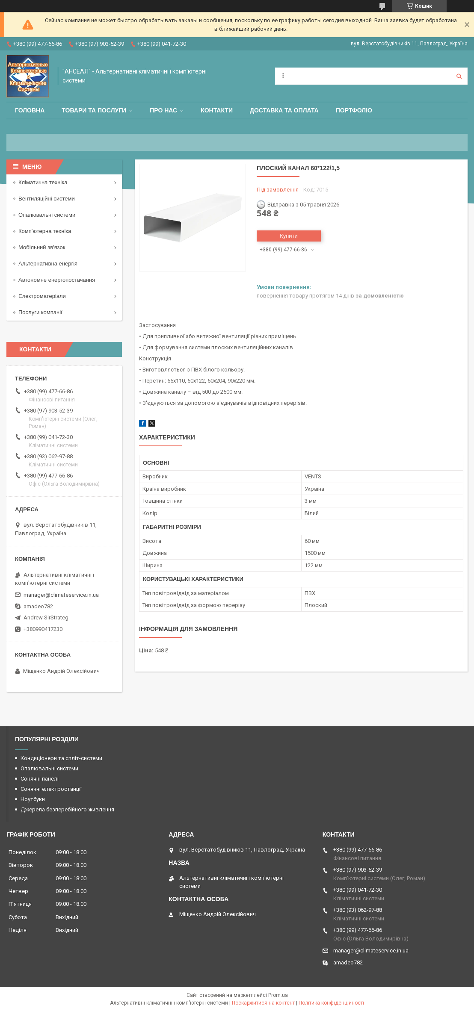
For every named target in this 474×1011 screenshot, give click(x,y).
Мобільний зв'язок (41, 247)
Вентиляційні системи (46, 198)
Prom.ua (278, 995)
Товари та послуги (94, 110)
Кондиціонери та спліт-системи (61, 758)
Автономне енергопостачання (56, 280)
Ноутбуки (33, 799)
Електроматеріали (42, 296)
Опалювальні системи (46, 215)
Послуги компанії (40, 312)
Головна (29, 110)
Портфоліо (354, 110)
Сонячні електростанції (51, 789)
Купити (289, 236)
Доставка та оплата (284, 110)
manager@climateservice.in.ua (61, 595)
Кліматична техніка (42, 182)
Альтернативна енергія (47, 263)
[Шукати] (459, 76)
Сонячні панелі (40, 778)
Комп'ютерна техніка (44, 231)
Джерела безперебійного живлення (67, 809)
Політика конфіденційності (331, 1003)
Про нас (163, 110)
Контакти (217, 110)
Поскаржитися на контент (263, 1003)
